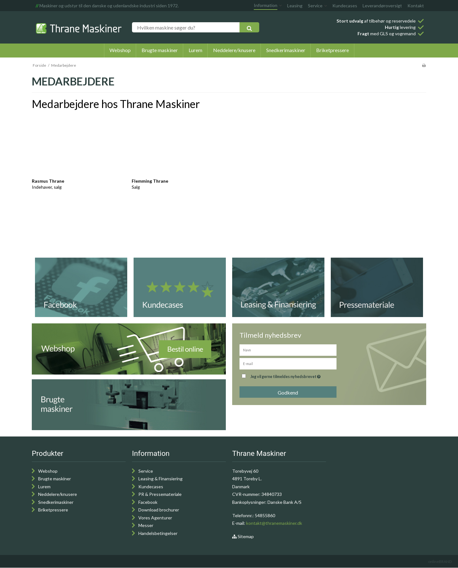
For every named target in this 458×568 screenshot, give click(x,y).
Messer (145, 525)
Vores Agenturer (155, 517)
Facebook (147, 502)
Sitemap (243, 536)
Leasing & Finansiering (160, 478)
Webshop (48, 471)
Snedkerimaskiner (55, 502)
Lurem (44, 486)
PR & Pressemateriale (160, 494)
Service (145, 471)
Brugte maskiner (54, 478)
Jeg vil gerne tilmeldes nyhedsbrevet (286, 375)
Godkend (288, 392)
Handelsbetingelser (157, 533)
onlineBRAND (440, 561)
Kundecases (150, 486)
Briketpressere (53, 509)
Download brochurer (158, 509)
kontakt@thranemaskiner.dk (274, 523)
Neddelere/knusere (57, 494)
